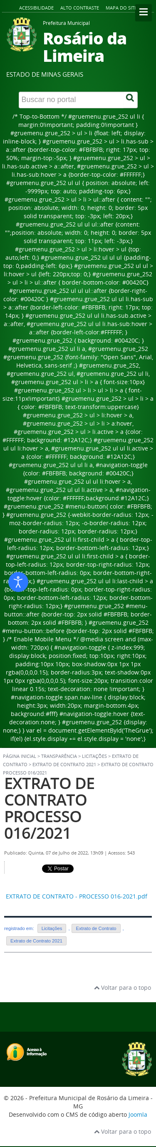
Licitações (52, 928)
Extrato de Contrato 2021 (64, 764)
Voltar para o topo (122, 987)
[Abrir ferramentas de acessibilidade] (18, 582)
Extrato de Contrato (96, 928)
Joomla (138, 1114)
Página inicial (19, 756)
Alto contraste (79, 8)
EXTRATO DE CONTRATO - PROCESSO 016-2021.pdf (76, 896)
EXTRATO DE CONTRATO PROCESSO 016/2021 (49, 807)
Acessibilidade (36, 8)
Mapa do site (121, 8)
